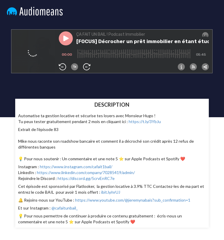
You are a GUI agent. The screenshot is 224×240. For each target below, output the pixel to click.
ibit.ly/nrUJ (110, 192)
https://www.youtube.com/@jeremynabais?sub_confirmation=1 (132, 200)
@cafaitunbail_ (64, 207)
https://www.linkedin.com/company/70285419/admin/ (86, 172)
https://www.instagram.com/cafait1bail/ (75, 166)
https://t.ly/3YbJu (145, 121)
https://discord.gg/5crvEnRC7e (86, 178)
